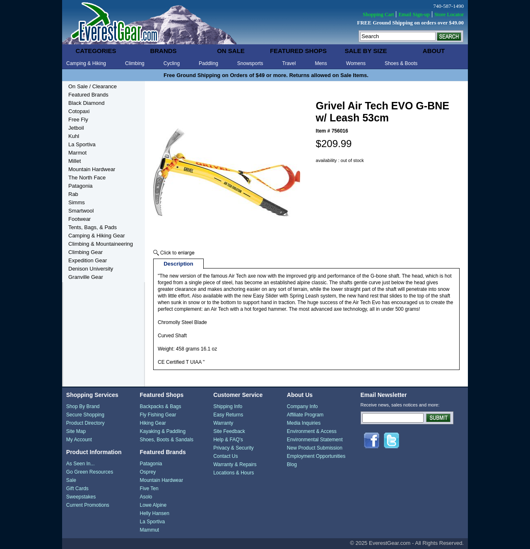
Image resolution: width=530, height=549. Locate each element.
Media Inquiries (303, 423)
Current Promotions (87, 505)
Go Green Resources (89, 472)
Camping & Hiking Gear (96, 235)
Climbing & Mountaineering (100, 244)
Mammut (149, 530)
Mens (321, 63)
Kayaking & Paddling (163, 431)
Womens (356, 63)
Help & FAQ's (228, 440)
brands (163, 50)
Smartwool (81, 211)
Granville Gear (85, 277)
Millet (74, 161)
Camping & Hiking (86, 63)
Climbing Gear (85, 252)
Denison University (90, 269)
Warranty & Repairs (234, 464)
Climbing (135, 63)
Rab (73, 194)
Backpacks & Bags (160, 406)
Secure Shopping (85, 415)
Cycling (172, 63)
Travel (289, 63)
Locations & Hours (233, 473)
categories (95, 50)
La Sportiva (82, 144)
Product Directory (85, 423)
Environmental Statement (315, 440)
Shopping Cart (378, 14)
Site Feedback (229, 431)
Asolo (146, 497)
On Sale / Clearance (92, 86)
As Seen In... (80, 464)
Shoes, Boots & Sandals (166, 440)
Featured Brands (88, 95)
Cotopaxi (78, 111)
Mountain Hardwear (91, 169)
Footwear (79, 219)
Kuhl (73, 136)
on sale (231, 50)
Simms (76, 202)
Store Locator (449, 14)
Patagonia (80, 186)
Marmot (77, 153)
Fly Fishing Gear (158, 415)
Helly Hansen (154, 513)
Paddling (208, 63)
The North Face (87, 177)
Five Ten (149, 488)
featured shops (298, 50)
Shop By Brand (83, 406)
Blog (292, 464)
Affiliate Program (305, 415)
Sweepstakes (81, 497)
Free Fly (78, 119)
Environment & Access (312, 431)
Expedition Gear (87, 260)
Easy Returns (228, 415)
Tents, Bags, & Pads (92, 227)
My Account (79, 440)
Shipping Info (227, 406)
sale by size (365, 50)
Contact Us (225, 456)
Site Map (76, 431)
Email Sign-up (413, 14)
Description (178, 264)
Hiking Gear (153, 423)
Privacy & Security (233, 448)
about (434, 50)
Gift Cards (77, 488)
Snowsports (250, 63)
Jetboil (76, 128)
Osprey (148, 472)
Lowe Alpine (153, 505)
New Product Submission (314, 448)
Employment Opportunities (316, 456)
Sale (71, 480)
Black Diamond (86, 103)
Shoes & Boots (401, 63)
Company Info (302, 406)
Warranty (223, 423)
